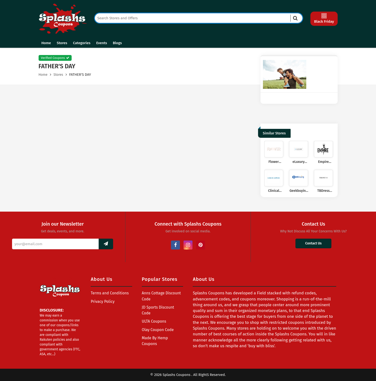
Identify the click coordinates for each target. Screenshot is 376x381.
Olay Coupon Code (158, 329)
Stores (62, 43)
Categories (81, 43)
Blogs (117, 43)
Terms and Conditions (110, 293)
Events (101, 43)
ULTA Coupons (154, 321)
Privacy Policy (103, 301)
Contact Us (313, 243)
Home (46, 43)
